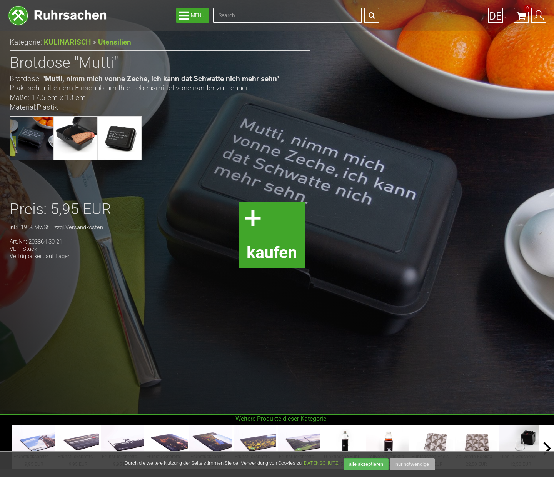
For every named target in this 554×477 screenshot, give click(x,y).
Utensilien (111, 42)
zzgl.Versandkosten (78, 227)
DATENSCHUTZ (321, 463)
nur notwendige (412, 464)
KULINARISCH (66, 42)
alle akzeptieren (366, 464)
